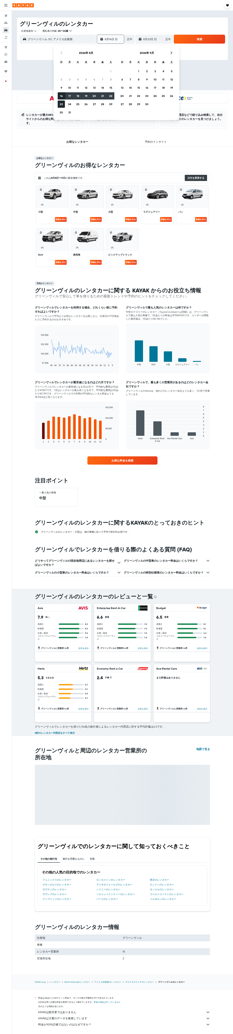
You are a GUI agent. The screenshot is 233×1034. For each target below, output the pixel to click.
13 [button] (94, 87)
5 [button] (86, 79)
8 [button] (111, 79)
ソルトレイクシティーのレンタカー (115, 894)
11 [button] (78, 87)
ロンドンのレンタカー (162, 884)
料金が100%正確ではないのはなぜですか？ (124, 1025)
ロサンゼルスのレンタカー (57, 884)
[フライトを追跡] (5, 54)
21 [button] (102, 96)
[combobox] (28, 31)
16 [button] (61, 96)
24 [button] (69, 104)
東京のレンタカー (159, 879)
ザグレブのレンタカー (55, 894)
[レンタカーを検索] (5, 30)
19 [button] (86, 96)
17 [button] (69, 96)
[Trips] (5, 71)
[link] (122, 460)
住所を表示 (83, 648)
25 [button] (77, 104)
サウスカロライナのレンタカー (139, 982)
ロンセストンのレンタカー (110, 879)
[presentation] (155, 596)
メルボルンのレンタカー (163, 899)
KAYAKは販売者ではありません (124, 1012)
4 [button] (78, 79)
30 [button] (61, 112)
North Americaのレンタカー (77, 982)
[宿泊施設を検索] (5, 23)
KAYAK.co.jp (40, 982)
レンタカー (55, 982)
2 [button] (61, 79)
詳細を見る (61, 219)
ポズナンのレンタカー (55, 889)
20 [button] (94, 96)
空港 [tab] (92, 858)
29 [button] (110, 104)
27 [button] (94, 104)
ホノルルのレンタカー (162, 889)
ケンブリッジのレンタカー (57, 899)
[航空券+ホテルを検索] (5, 37)
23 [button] (61, 104)
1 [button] (110, 71)
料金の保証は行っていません (107, 1002)
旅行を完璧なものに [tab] (73, 858)
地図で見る (203, 749)
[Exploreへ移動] (5, 47)
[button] (6, 5)
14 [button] (102, 87)
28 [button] (102, 104)
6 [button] (94, 79)
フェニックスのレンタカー (57, 879)
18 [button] (78, 96)
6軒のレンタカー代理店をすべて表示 (55, 732)
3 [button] (69, 79)
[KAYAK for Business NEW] (5, 61)
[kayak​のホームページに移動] (23, 5)
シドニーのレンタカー (108, 889)
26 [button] (86, 104)
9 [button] (61, 87)
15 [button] (111, 87)
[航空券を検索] (5, 15)
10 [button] (69, 87)
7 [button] (102, 79)
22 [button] (110, 96)
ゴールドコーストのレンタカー (167, 894)
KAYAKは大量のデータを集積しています (124, 1018)
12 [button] (86, 87)
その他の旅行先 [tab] (48, 858)
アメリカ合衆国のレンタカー (107, 982)
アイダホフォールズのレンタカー (114, 884)
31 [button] (69, 112)
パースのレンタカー (107, 899)
